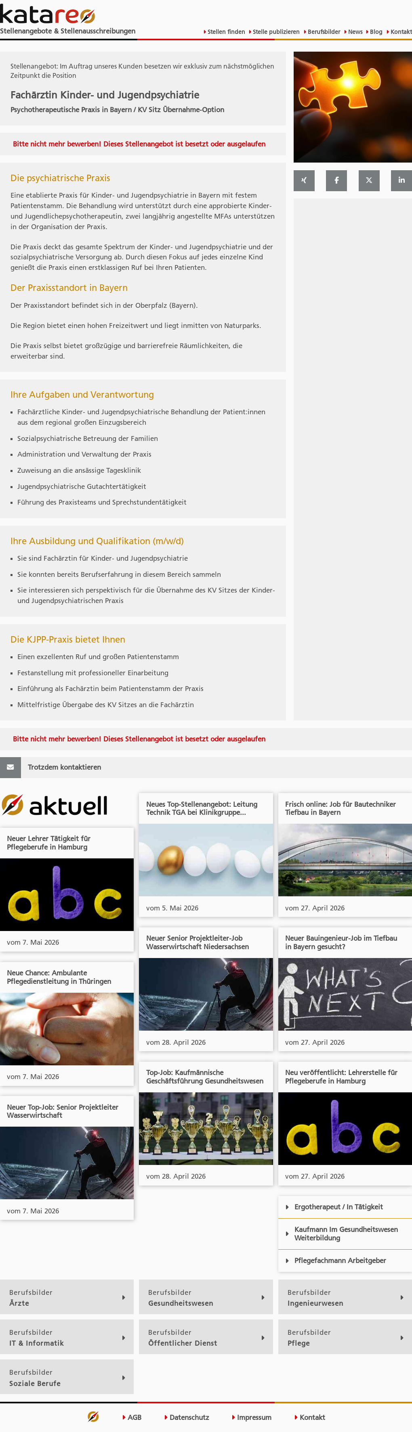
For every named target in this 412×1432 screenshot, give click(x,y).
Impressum (251, 1417)
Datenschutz (186, 1417)
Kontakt (400, 31)
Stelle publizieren (275, 31)
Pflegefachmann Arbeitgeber (335, 1261)
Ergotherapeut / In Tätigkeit (334, 1207)
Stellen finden (225, 31)
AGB (131, 1417)
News (354, 31)
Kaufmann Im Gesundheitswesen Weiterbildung (341, 1233)
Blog (375, 31)
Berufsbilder (323, 31)
